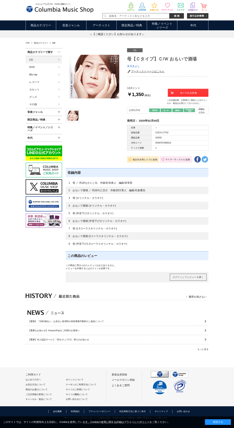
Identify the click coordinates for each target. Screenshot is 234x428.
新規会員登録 (119, 374)
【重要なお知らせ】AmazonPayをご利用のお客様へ (54, 330)
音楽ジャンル (71, 25)
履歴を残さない (198, 296)
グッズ (33, 96)
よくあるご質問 (121, 385)
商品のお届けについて (37, 389)
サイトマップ (161, 411)
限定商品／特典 (132, 25)
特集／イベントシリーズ (162, 25)
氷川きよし (133, 66)
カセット (34, 89)
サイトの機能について (77, 394)
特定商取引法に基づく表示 (132, 411)
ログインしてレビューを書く (188, 277)
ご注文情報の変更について (39, 394)
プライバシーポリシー (99, 411)
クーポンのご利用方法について (81, 384)
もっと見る (202, 349)
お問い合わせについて (77, 399)
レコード (34, 82)
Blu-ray (33, 74)
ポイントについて (74, 379)
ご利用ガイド (33, 374)
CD (31, 59)
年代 (193, 25)
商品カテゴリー (41, 25)
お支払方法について (35, 384)
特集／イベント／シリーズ (40, 129)
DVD (32, 67)
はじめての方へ (33, 379)
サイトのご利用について (78, 389)
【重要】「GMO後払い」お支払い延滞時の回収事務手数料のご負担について (66, 321)
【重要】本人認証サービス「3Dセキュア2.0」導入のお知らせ (58, 339)
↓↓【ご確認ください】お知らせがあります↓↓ (117, 34)
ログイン (94, 268)
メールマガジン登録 (123, 379)
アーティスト (101, 25)
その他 (33, 104)
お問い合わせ (183, 411)
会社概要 (57, 411)
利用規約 (75, 411)
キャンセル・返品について (39, 399)
